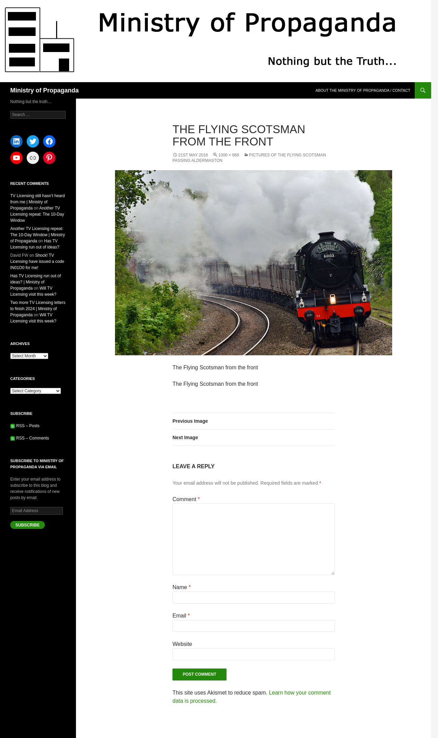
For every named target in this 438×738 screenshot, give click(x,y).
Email (181, 616)
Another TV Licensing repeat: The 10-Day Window (37, 214)
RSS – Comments (29, 438)
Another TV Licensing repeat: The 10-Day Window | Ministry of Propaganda (37, 234)
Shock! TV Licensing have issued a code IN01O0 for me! (37, 261)
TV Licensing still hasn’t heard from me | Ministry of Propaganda (37, 202)
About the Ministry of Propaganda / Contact (362, 90)
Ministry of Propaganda (44, 90)
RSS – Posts (24, 425)
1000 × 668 (228, 155)
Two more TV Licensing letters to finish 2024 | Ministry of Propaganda (37, 308)
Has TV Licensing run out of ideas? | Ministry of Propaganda (35, 282)
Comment (186, 499)
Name (181, 587)
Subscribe (27, 525)
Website (182, 644)
